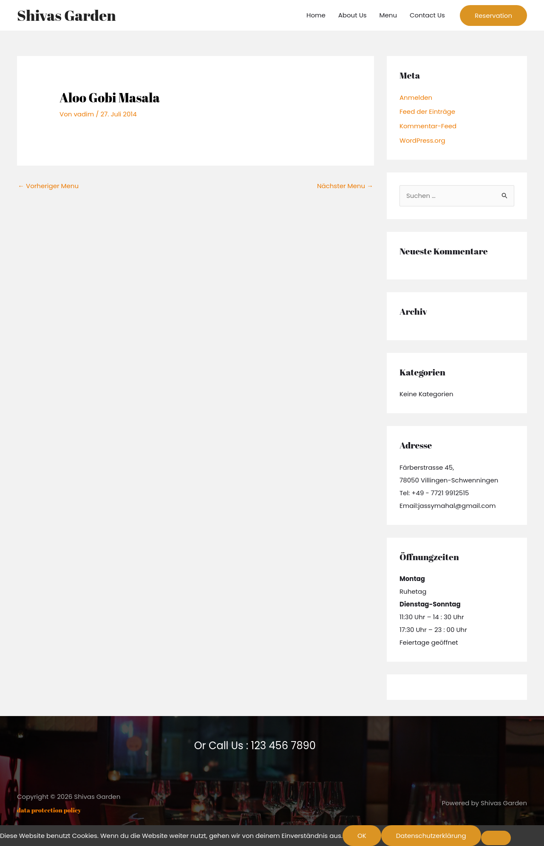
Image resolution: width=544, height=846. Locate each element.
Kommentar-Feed (428, 125)
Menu (388, 15)
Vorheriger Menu (48, 185)
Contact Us (427, 15)
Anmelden (416, 97)
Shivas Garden (66, 15)
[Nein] (496, 838)
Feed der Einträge (427, 111)
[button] (493, 15)
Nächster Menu (345, 185)
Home (316, 15)
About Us (352, 15)
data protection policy (49, 810)
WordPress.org (422, 140)
